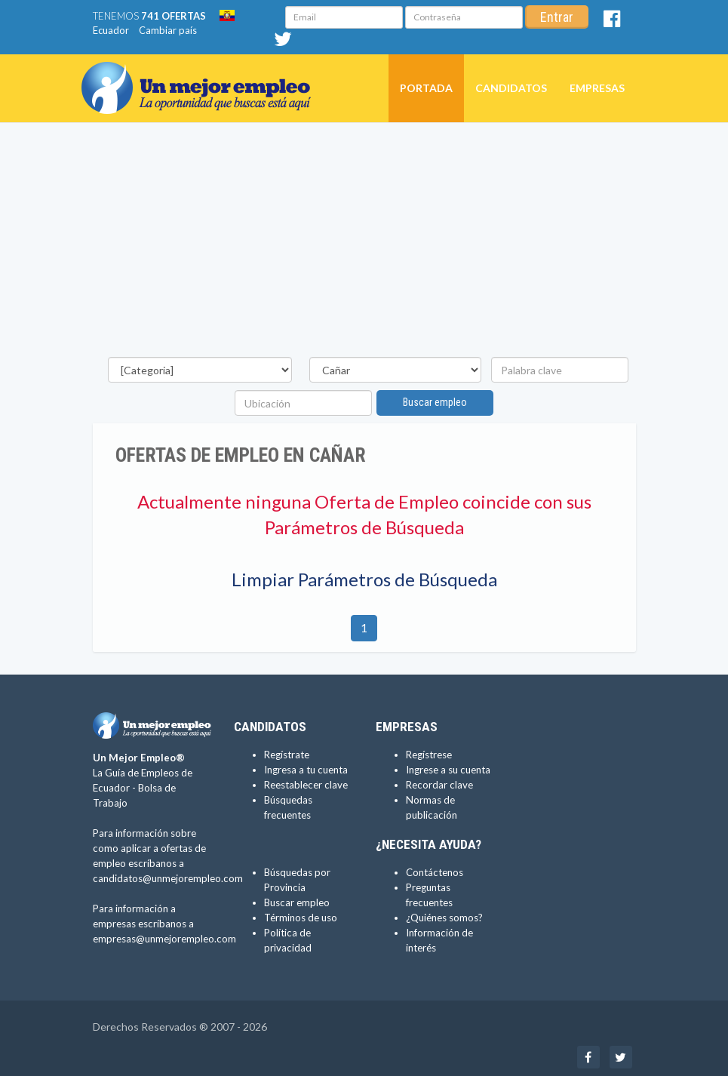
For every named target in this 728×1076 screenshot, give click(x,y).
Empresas (597, 87)
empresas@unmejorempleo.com (164, 939)
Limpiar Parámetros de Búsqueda (364, 579)
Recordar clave (439, 785)
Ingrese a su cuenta (448, 770)
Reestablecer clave (306, 785)
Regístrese (429, 755)
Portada (426, 87)
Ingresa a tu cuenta (306, 770)
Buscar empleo (435, 402)
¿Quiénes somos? (444, 918)
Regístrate (286, 755)
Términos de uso (300, 918)
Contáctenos (434, 872)
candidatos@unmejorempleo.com (168, 878)
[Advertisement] (364, 243)
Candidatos (511, 87)
